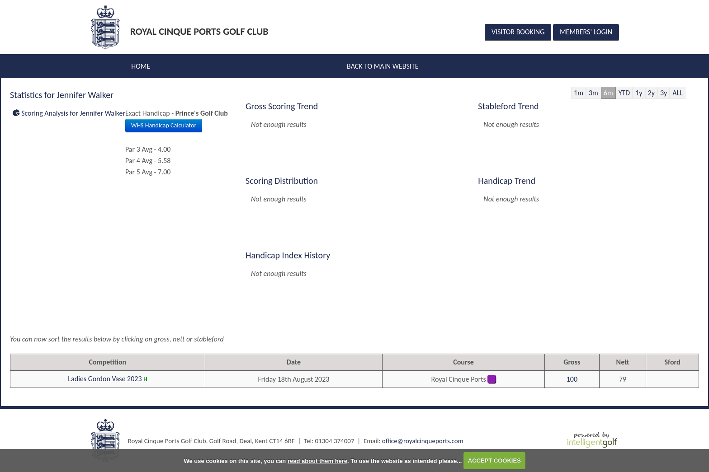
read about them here (317, 460)
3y (663, 93)
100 (572, 379)
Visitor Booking (518, 32)
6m (608, 93)
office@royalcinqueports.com (422, 441)
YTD (624, 93)
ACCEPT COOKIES (494, 460)
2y (651, 93)
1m (578, 93)
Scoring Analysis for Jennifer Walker (69, 113)
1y (638, 93)
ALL (677, 93)
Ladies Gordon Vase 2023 (105, 378)
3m (593, 93)
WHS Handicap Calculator (163, 125)
